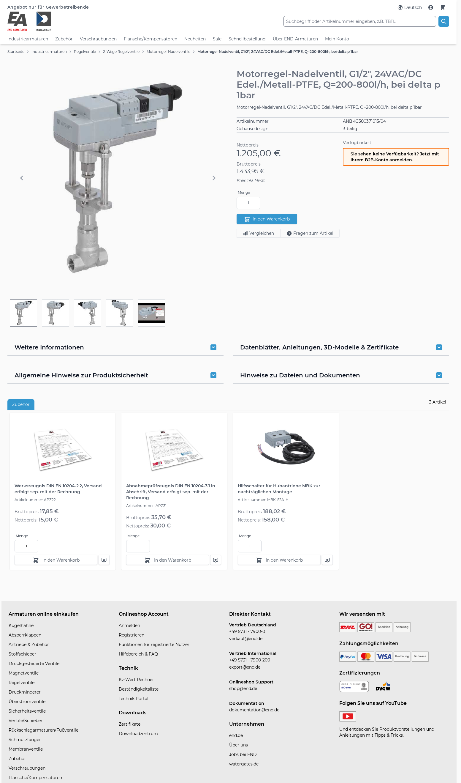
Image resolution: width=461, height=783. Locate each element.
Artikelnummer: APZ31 (146, 505)
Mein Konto (337, 39)
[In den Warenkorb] (56, 560)
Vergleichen (258, 233)
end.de (236, 735)
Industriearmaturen (27, 39)
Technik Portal (133, 698)
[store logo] (81, 21)
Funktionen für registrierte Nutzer (154, 644)
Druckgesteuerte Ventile (34, 663)
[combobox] (359, 21)
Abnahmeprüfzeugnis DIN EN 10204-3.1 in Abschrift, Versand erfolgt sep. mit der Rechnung (170, 491)
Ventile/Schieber (25, 720)
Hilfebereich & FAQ (138, 654)
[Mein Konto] (431, 7)
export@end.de (244, 667)
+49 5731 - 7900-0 (247, 631)
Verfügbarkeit (357, 142)
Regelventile (85, 51)
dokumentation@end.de (254, 710)
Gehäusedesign (252, 128)
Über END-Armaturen (295, 39)
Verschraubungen (98, 39)
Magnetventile (24, 673)
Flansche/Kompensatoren (150, 39)
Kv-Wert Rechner (136, 679)
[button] (118, 178)
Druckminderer (25, 692)
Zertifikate (129, 724)
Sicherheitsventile (27, 711)
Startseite (15, 51)
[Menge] (248, 203)
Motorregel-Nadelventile (168, 51)
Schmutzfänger (25, 739)
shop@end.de (243, 688)
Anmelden (129, 625)
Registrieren (131, 635)
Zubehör (64, 39)
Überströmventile (27, 701)
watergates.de (244, 764)
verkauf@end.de (245, 638)
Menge (244, 192)
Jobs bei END (243, 754)
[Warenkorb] (443, 7)
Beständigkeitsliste (139, 689)
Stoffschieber (22, 654)
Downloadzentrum (138, 733)
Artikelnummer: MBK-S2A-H (263, 499)
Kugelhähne (21, 625)
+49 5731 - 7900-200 (249, 660)
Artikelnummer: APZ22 (35, 499)
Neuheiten (195, 39)
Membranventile (26, 749)
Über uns (238, 745)
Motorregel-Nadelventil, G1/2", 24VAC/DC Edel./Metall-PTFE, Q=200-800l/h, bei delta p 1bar (277, 51)
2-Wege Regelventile (121, 51)
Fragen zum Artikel (309, 233)
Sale (217, 39)
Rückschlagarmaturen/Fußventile (43, 730)
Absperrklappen (25, 635)
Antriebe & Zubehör (29, 644)
